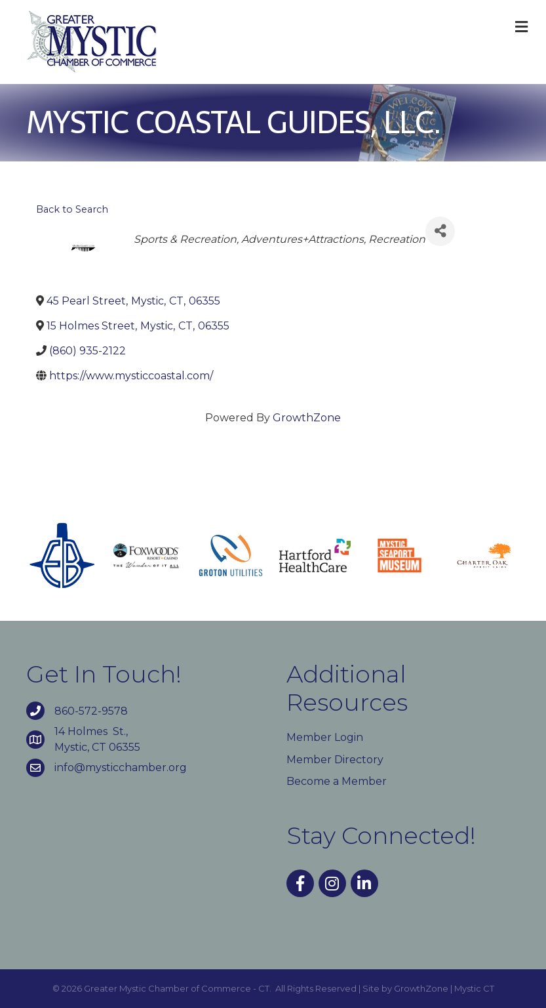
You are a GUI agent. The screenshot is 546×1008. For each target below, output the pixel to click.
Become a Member (336, 781)
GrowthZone (307, 417)
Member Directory (334, 759)
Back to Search (72, 209)
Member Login (324, 737)
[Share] (440, 231)
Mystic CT (474, 988)
